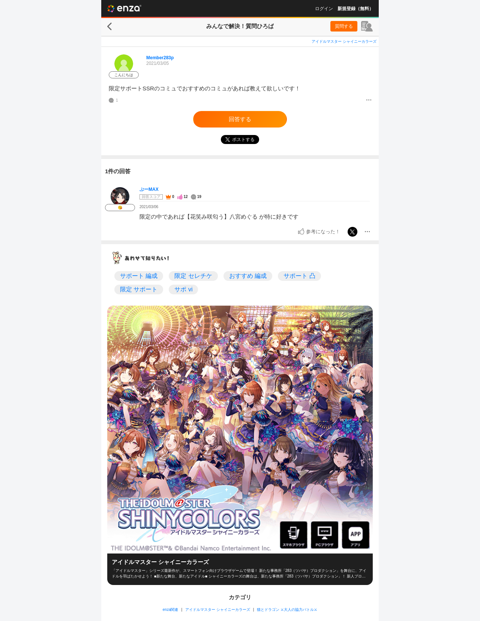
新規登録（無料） (356, 8)
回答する (240, 119)
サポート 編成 (139, 276)
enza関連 (170, 610)
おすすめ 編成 (248, 276)
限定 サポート (139, 289)
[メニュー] (368, 101)
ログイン (324, 8)
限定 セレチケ (193, 276)
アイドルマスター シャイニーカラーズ (344, 41)
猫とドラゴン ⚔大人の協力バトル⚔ (287, 610)
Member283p (160, 57)
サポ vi (183, 289)
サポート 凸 (299, 276)
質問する (344, 26)
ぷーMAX (149, 189)
